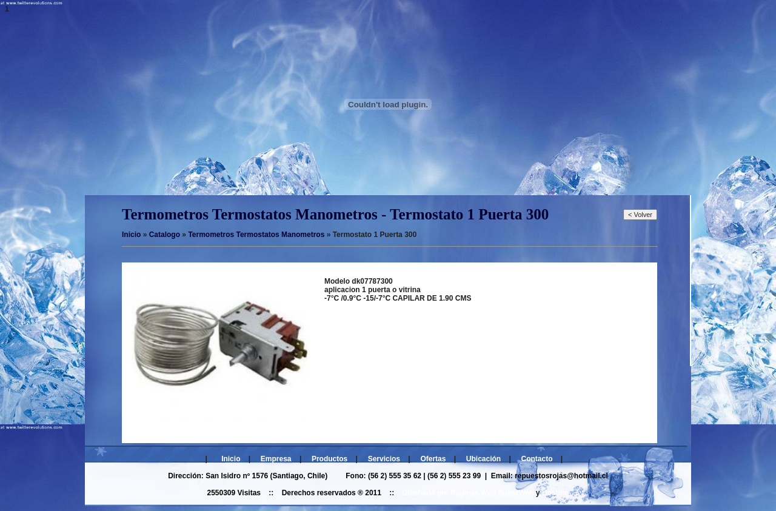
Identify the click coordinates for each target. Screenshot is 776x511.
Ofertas (433, 459)
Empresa (276, 459)
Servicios (384, 459)
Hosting (555, 493)
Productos (329, 459)
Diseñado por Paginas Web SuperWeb (468, 493)
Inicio (230, 459)
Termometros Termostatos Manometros (256, 234)
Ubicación (483, 459)
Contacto (537, 459)
